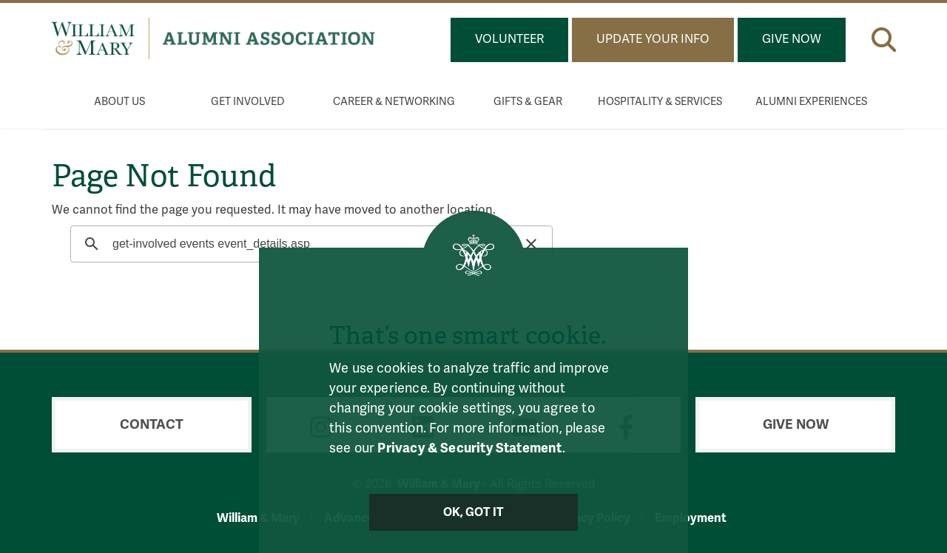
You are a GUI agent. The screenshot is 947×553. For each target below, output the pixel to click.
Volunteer (509, 39)
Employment (691, 518)
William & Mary (258, 518)
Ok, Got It (474, 512)
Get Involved (248, 101)
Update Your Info (653, 39)
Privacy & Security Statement (469, 448)
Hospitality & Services (660, 101)
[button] (884, 37)
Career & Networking (394, 101)
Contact (151, 424)
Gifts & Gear (527, 101)
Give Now (791, 39)
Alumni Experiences (811, 101)
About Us (119, 101)
